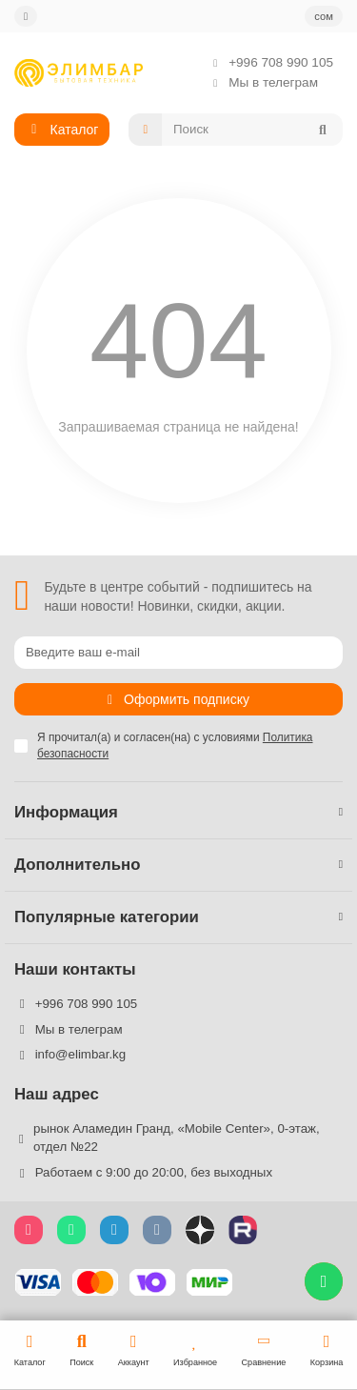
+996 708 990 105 (267, 62)
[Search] (252, 129)
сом (323, 16)
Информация (178, 812)
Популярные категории (178, 917)
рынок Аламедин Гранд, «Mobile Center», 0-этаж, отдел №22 (176, 1137)
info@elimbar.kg (81, 1054)
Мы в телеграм (260, 82)
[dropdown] (25, 16)
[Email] (178, 652)
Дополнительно (178, 865)
